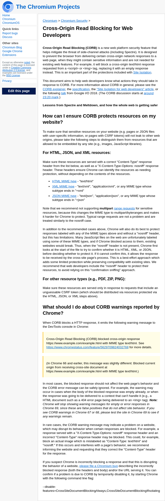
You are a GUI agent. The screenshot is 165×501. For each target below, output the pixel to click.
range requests (124, 208)
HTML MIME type (64, 181)
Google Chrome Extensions (12, 53)
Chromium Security (74, 20)
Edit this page (19, 91)
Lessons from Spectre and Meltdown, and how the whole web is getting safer (100, 105)
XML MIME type (63, 186)
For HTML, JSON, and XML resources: (77, 153)
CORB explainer (54, 89)
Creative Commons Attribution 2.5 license (16, 69)
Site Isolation (142, 72)
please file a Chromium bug (99, 466)
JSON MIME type (64, 196)
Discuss (7, 37)
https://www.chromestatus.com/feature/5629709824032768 (87, 347)
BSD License (13, 75)
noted (27, 62)
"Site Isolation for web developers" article (125, 89)
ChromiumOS (11, 23)
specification (80, 89)
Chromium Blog (12, 47)
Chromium (8, 19)
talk (63, 93)
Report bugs (10, 33)
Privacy (7, 81)
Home (6, 15)
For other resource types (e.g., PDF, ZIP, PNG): (84, 279)
